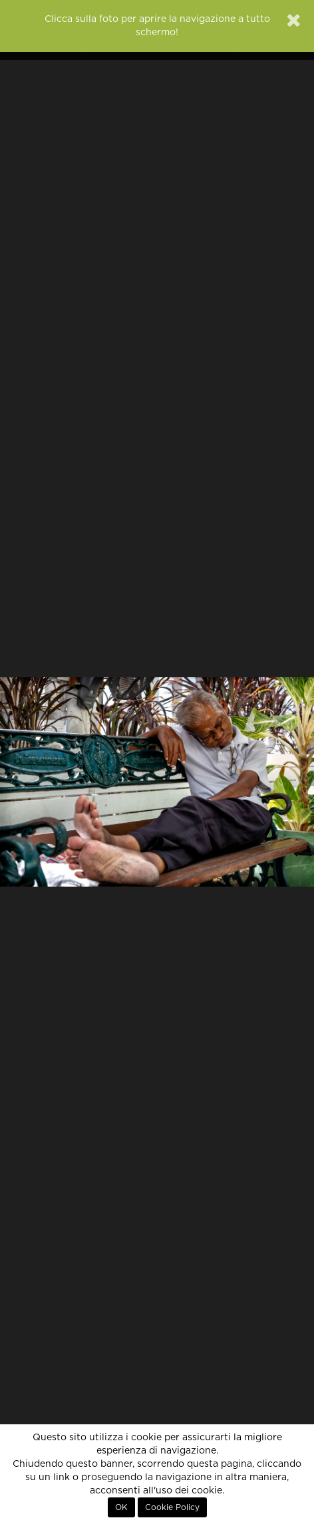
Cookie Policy (172, 1507)
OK (121, 1507)
